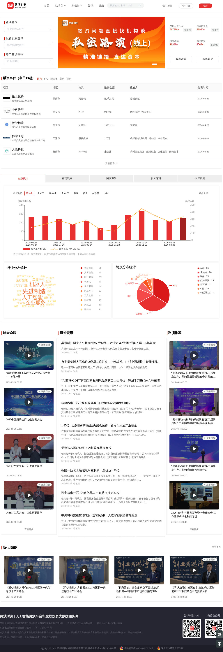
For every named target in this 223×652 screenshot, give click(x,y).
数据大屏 (203, 193)
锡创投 (152, 138)
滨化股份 (162, 151)
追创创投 (135, 98)
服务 (101, 5)
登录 (205, 6)
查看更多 (111, 163)
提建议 (219, 634)
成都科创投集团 (138, 138)
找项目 (60, 5)
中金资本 (162, 138)
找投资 (77, 5)
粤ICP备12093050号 (106, 648)
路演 (90, 5)
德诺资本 (174, 151)
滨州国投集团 (137, 151)
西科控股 (135, 111)
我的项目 (167, 5)
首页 (46, 5)
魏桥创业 (151, 151)
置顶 (219, 644)
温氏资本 (146, 111)
